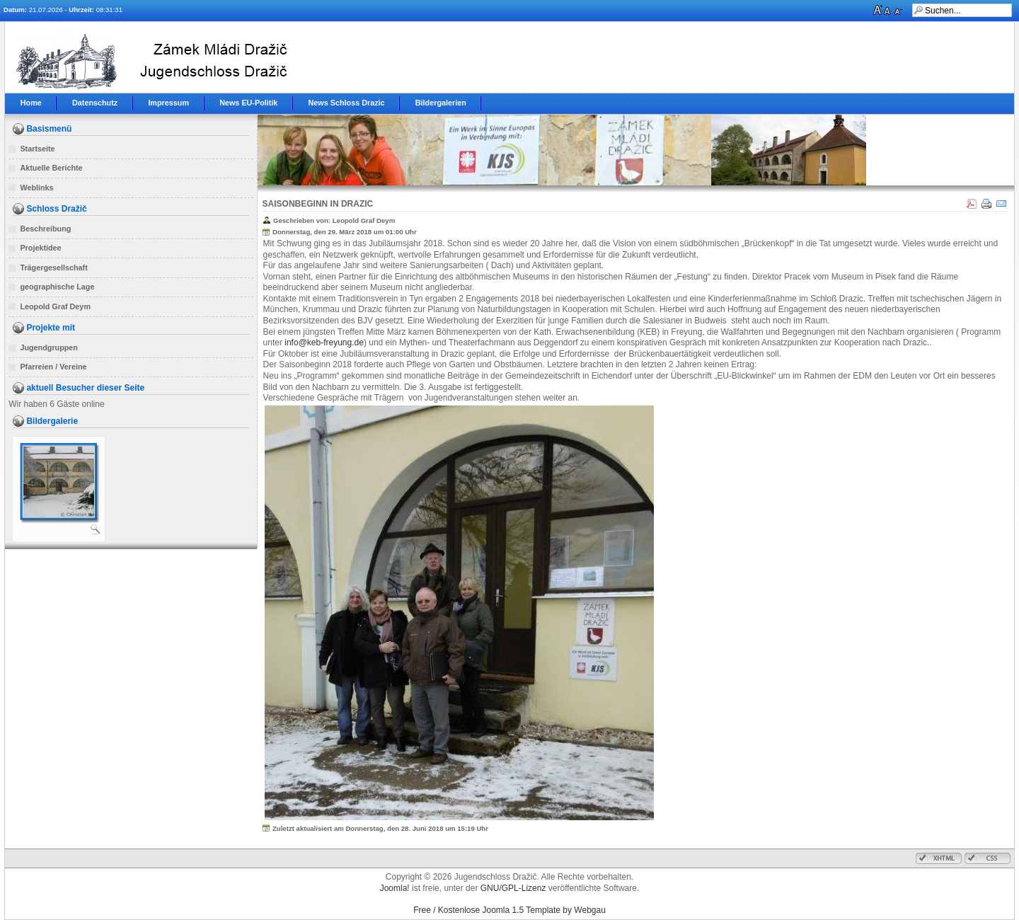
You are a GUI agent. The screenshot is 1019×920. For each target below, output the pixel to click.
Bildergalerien (440, 102)
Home (31, 102)
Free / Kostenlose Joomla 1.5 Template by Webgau (509, 910)
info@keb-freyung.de (324, 342)
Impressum (168, 102)
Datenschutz (94, 102)
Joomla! (395, 888)
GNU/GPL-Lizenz (513, 888)
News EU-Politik (248, 102)
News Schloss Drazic (347, 102)
